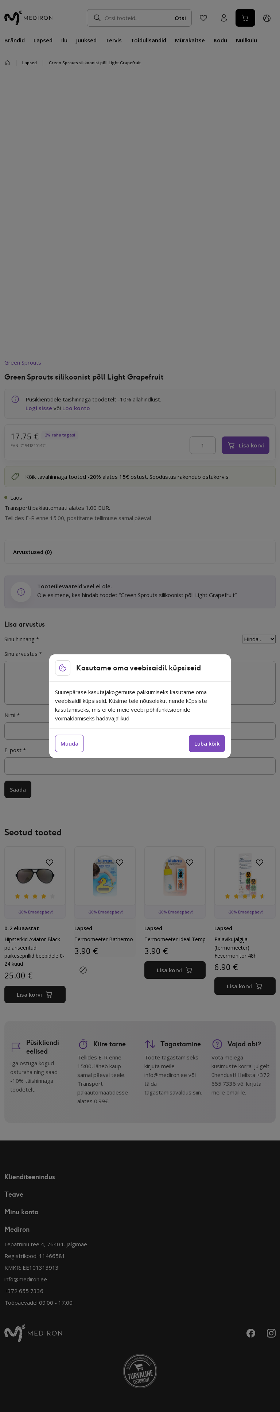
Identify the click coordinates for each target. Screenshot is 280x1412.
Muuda (69, 743)
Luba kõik (206, 743)
